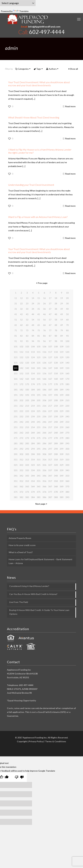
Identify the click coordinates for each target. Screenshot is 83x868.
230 (67, 411)
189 (61, 389)
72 (21, 330)
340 (67, 470)
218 (56, 405)
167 (50, 378)
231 (16, 416)
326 (44, 465)
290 (67, 443)
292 (21, 448)
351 (16, 481)
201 (16, 400)
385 (38, 497)
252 (21, 427)
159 (61, 373)
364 (33, 486)
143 (27, 368)
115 (38, 352)
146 (44, 368)
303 (27, 454)
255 (38, 427)
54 (33, 319)
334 (33, 470)
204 (33, 400)
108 (56, 346)
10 (67, 292)
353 (27, 481)
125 (38, 357)
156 (44, 373)
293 (27, 448)
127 (50, 357)
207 (50, 400)
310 (67, 454)
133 (27, 362)
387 (50, 497)
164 (33, 378)
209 (61, 400)
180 (67, 384)
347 (50, 475)
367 (50, 486)
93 (27, 341)
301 (16, 454)
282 (21, 443)
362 (21, 486)
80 (67, 330)
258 (56, 427)
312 (21, 459)
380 (67, 492)
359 (61, 481)
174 (33, 384)
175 (38, 384)
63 (27, 325)
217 (50, 405)
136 (44, 362)
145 (38, 368)
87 (50, 335)
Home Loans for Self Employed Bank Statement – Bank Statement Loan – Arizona (40, 561)
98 (56, 341)
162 (21, 378)
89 (61, 335)
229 (61, 411)
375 (38, 492)
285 (38, 443)
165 (38, 378)
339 (61, 470)
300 (67, 448)
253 (27, 427)
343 (27, 475)
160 (67, 373)
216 (44, 405)
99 (61, 341)
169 (61, 378)
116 (44, 352)
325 (38, 465)
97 (50, 341)
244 (33, 422)
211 (16, 405)
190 (67, 389)
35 (38, 309)
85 (38, 335)
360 (67, 481)
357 (50, 481)
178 (56, 384)
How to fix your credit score (22, 545)
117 (50, 352)
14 (33, 298)
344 (33, 475)
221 (16, 411)
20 (67, 298)
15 (38, 298)
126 (44, 357)
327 (50, 465)
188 (56, 389)
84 (33, 335)
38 (56, 309)
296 (44, 448)
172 (21, 384)
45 (38, 314)
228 (56, 411)
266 (44, 432)
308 (56, 454)
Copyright (22, 741)
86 (44, 335)
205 (38, 400)
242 (21, 422)
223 (27, 411)
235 (38, 416)
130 (67, 357)
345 (38, 475)
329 (61, 465)
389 (61, 497)
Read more (70, 106)
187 (50, 389)
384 (33, 497)
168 (56, 378)
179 (61, 384)
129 (61, 357)
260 (67, 427)
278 (56, 438)
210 (67, 400)
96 (44, 341)
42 (21, 314)
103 (27, 346)
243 (27, 422)
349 (61, 475)
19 (61, 298)
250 (67, 422)
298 (56, 448)
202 (21, 400)
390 (67, 497)
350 (67, 475)
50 (67, 314)
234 (33, 416)
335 (38, 470)
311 (16, 459)
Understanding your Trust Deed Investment (31, 184)
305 (38, 454)
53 (27, 319)
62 (21, 325)
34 (33, 309)
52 (21, 319)
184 (33, 389)
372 (21, 492)
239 (61, 416)
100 (67, 341)
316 (44, 459)
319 (61, 459)
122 (21, 357)
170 (67, 378)
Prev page (41, 283)
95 (38, 341)
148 (56, 368)
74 (33, 330)
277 (50, 438)
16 (44, 298)
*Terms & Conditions (55, 741)
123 (27, 357)
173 (27, 384)
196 (44, 395)
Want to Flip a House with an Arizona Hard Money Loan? (37, 216)
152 (21, 373)
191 (16, 395)
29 (61, 303)
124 (33, 357)
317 (50, 459)
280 (67, 438)
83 (27, 335)
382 (21, 497)
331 (16, 470)
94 (33, 341)
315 (38, 459)
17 (50, 298)
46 (44, 314)
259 (61, 427)
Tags (38, 69)
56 (44, 319)
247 (50, 422)
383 (27, 497)
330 (67, 465)
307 (50, 454)
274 (33, 438)
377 (50, 492)
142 (21, 368)
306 (44, 454)
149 (61, 368)
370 (67, 486)
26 (44, 303)
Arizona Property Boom (20, 538)
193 (27, 395)
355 (38, 481)
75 (38, 330)
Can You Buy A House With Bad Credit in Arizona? (33, 594)
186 (44, 389)
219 (61, 405)
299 (61, 448)
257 (50, 427)
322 (21, 465)
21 (15, 303)
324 (33, 465)
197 (50, 395)
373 (27, 492)
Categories (23, 69)
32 (21, 309)
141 (16, 368)
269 (61, 432)
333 (27, 470)
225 (38, 411)
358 (56, 481)
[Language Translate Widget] (18, 3)
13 (27, 298)
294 (33, 448)
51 (15, 319)
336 (44, 470)
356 (44, 481)
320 (67, 459)
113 (27, 352)
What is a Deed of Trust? (21, 552)
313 (27, 459)
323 (27, 465)
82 (21, 335)
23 (27, 303)
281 (16, 443)
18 (56, 298)
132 (21, 362)
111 (16, 352)
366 (44, 486)
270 (67, 432)
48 (56, 314)
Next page (41, 504)
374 (33, 492)
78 (56, 330)
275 (38, 438)
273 (27, 438)
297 (50, 448)
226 (44, 411)
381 (16, 497)
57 (50, 319)
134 (33, 362)
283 (27, 443)
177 (50, 384)
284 (33, 443)
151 (16, 373)
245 (38, 422)
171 (16, 384)
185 (38, 389)
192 (21, 395)
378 (56, 492)
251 (16, 427)
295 (38, 448)
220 (67, 405)
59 (61, 319)
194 (33, 395)
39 (61, 309)
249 (61, 422)
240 (67, 416)
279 (61, 438)
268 (56, 432)
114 (33, 352)
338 (56, 470)
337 (50, 470)
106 (44, 346)
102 (21, 346)
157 (50, 373)
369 (61, 486)
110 (67, 346)
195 (38, 395)
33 (27, 309)
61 (15, 325)
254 (33, 427)
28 (56, 303)
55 (38, 319)
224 (33, 411)
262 (21, 432)
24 (33, 303)
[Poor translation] (19, 777)
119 (61, 352)
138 (56, 362)
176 (44, 384)
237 (50, 416)
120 (67, 352)
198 (56, 395)
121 (16, 357)
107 (50, 346)
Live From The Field (18, 602)
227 (50, 411)
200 (67, 395)
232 (21, 416)
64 (33, 325)
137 (50, 362)
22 (21, 303)
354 (33, 481)
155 (38, 373)
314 (33, 459)
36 (44, 309)
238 (56, 416)
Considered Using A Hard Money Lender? (29, 586)
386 (44, 497)
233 (27, 416)
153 (27, 373)
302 (21, 454)
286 (44, 443)
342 (21, 475)
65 (38, 325)
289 (61, 443)
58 (56, 319)
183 (27, 389)
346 (44, 475)
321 (16, 465)
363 (27, 486)
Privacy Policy (36, 741)
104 (33, 346)
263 (27, 432)
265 (38, 432)
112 (21, 352)
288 (56, 443)
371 (16, 492)
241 (16, 422)
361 (16, 486)
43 (27, 314)
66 (44, 325)
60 (67, 319)
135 (38, 362)
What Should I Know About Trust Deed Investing (33, 117)
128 (56, 357)
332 (21, 470)
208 (56, 400)
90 (67, 335)
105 (38, 346)
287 (50, 443)
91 (15, 341)
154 (33, 373)
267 (50, 432)
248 (56, 422)
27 (50, 303)
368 (56, 486)
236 (44, 416)
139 (61, 362)
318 (56, 459)
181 (16, 389)
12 (21, 298)
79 (61, 330)
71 (15, 330)
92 (21, 341)
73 (27, 330)
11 (15, 298)
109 (61, 346)
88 (56, 335)
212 (21, 405)
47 (50, 314)
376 (44, 492)
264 (33, 432)
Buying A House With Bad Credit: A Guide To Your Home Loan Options (39, 612)
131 (16, 362)
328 (56, 465)
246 (44, 422)
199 (61, 395)
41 (15, 314)
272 (21, 438)
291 (16, 448)
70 (67, 325)
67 (50, 325)
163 (27, 378)
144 (33, 368)
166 (44, 378)
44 (33, 314)
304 (33, 454)
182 (21, 389)
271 (16, 438)
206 (44, 400)
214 (33, 405)
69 (61, 325)
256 (44, 427)
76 (44, 330)
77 (50, 330)
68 (56, 325)
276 (44, 438)
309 (61, 454)
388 (56, 497)
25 (38, 303)
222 (21, 411)
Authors (52, 69)
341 (16, 475)
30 (67, 303)
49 (61, 314)
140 (67, 362)
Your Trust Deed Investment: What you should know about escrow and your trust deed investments (39, 84)
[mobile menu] (78, 19)
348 (56, 475)
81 (15, 335)
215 (38, 405)
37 (50, 309)
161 (16, 378)
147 (50, 368)
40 (67, 309)
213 (27, 405)
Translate (21, 11)
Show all (73, 69)
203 (27, 400)
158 (56, 373)
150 (67, 368)
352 (21, 481)
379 (61, 492)
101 (16, 346)
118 (56, 352)
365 (38, 486)
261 (16, 432)
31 (15, 309)
